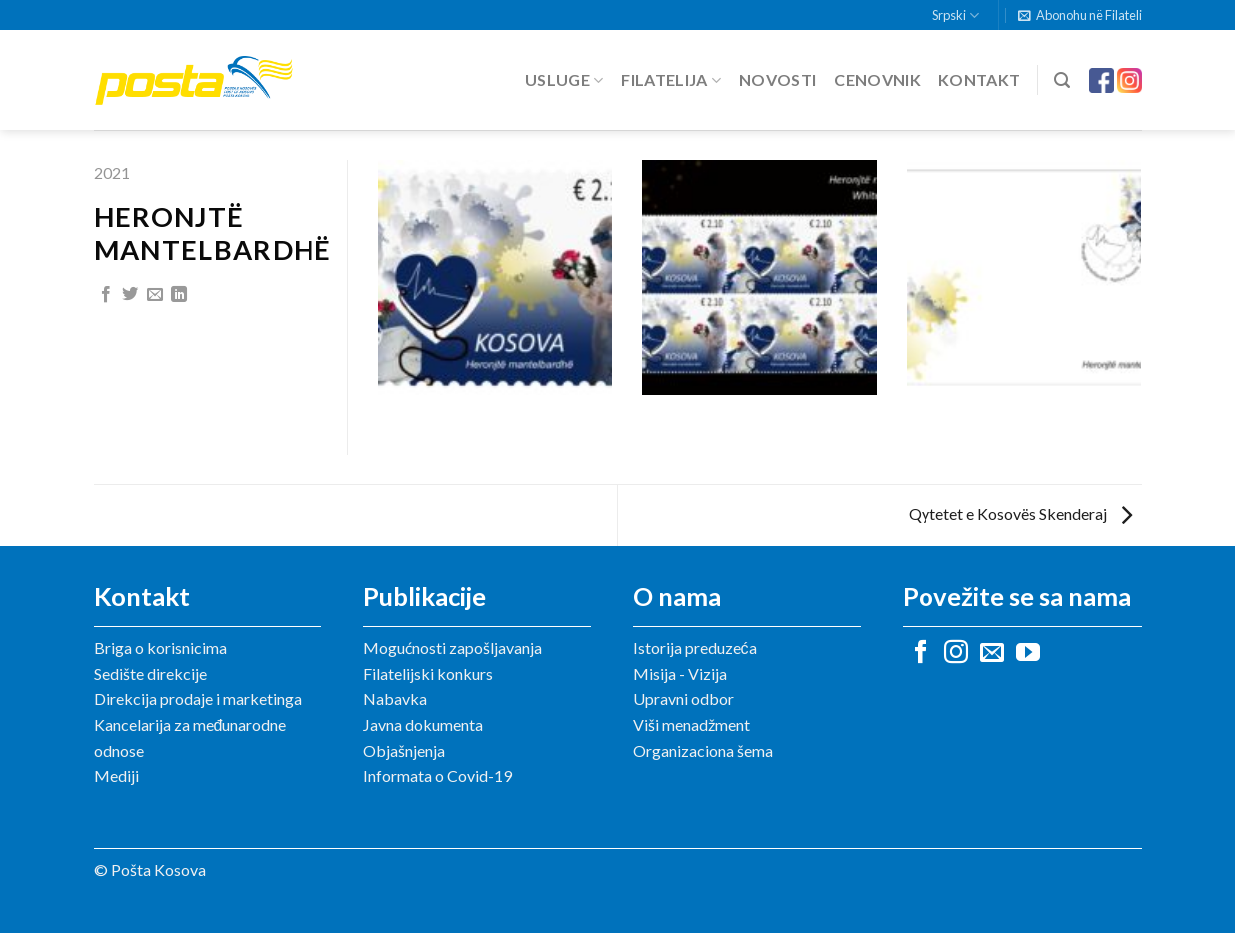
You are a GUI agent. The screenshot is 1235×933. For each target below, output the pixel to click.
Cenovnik (877, 79)
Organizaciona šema (703, 750)
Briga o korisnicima (160, 647)
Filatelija (671, 80)
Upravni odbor (683, 698)
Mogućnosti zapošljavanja (452, 647)
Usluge (564, 80)
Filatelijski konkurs (428, 673)
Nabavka (395, 698)
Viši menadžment (691, 724)
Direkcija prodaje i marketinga (198, 698)
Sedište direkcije (150, 673)
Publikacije (424, 596)
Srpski (955, 15)
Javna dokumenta (423, 724)
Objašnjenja (404, 750)
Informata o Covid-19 (437, 775)
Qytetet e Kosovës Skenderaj (1020, 513)
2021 (112, 172)
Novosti (777, 79)
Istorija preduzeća (695, 647)
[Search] (1062, 80)
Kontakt (979, 79)
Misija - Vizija (680, 673)
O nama (677, 596)
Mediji (116, 775)
